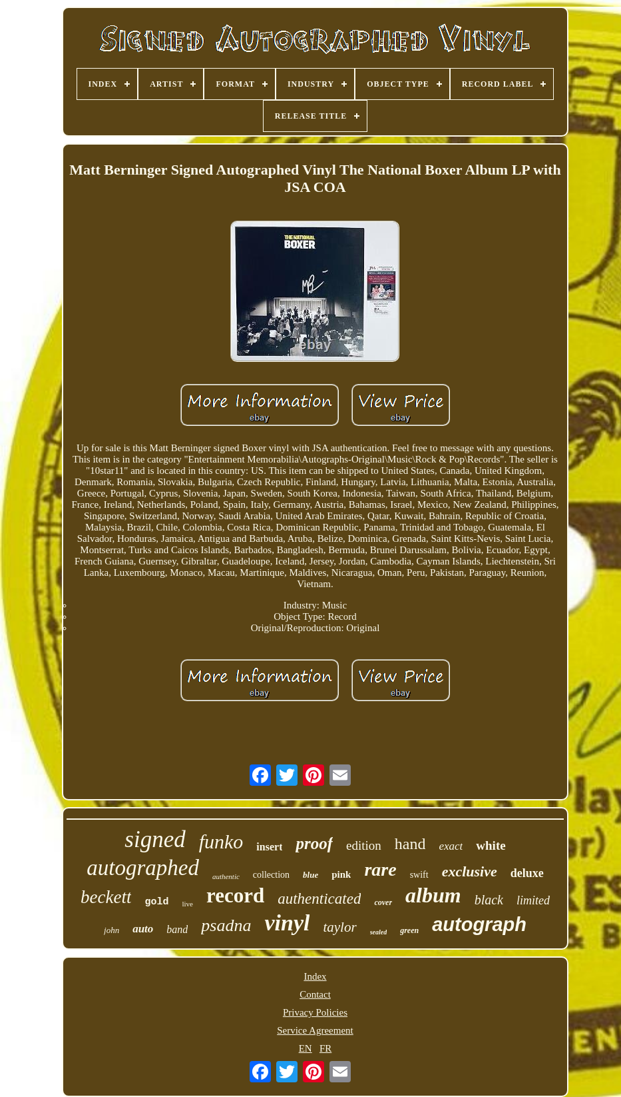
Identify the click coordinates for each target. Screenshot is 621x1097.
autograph (479, 924)
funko (221, 841)
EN (305, 1048)
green (409, 930)
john (111, 930)
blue (310, 875)
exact (451, 846)
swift (419, 875)
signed (154, 839)
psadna (226, 925)
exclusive (469, 871)
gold (156, 902)
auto (142, 928)
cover (383, 902)
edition (363, 845)
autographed (143, 868)
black (489, 899)
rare (380, 869)
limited (533, 900)
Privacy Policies (315, 1012)
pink (341, 874)
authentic (226, 876)
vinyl (287, 922)
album (433, 895)
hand (410, 843)
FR (325, 1048)
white (490, 845)
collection (271, 875)
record (235, 895)
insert (269, 846)
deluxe (527, 873)
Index (315, 976)
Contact (315, 994)
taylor (339, 927)
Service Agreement (315, 1030)
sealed (378, 932)
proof (314, 843)
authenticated (319, 898)
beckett (106, 897)
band (177, 929)
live (188, 904)
